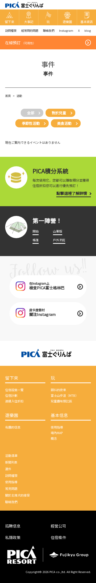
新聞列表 (11, 462)
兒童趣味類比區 (61, 401)
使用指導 (57, 427)
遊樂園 (11, 415)
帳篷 (36, 240)
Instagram (66, 30)
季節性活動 (31, 123)
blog (87, 30)
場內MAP (57, 433)
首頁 (8, 96)
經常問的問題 (29, 30)
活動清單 (11, 455)
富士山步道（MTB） (64, 395)
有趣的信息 (12, 427)
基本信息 (59, 415)
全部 (30, 112)
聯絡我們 (48, 30)
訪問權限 (10, 30)
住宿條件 (58, 537)
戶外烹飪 (59, 240)
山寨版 (57, 231)
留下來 (11, 378)
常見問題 (11, 488)
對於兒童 (59, 112)
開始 (36, 231)
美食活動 (64, 123)
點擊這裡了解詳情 (71, 193)
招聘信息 (12, 526)
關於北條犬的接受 (17, 495)
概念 (54, 438)
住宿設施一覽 (14, 390)
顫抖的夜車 (58, 390)
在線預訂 (20, 42)
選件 (8, 469)
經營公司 (58, 526)
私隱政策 (12, 537)
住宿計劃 (11, 395)
